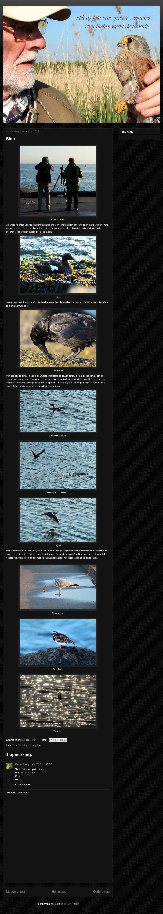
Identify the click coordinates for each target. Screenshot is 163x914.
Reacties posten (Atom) (66, 903)
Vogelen (36, 745)
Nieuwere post (15, 891)
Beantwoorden (23, 784)
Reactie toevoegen (18, 792)
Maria (18, 764)
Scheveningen (22, 745)
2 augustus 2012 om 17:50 (37, 764)
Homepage (59, 891)
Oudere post (101, 891)
